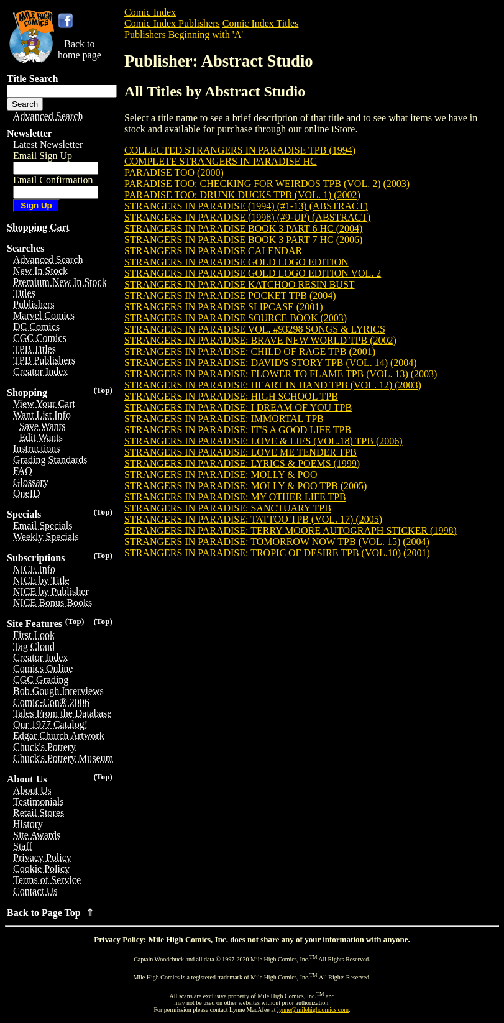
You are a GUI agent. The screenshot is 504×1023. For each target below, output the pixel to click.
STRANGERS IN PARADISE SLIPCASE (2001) (223, 306)
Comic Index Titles (260, 23)
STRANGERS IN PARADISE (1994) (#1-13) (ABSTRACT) (246, 206)
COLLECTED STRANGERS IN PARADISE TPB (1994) (239, 150)
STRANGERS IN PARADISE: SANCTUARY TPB (227, 508)
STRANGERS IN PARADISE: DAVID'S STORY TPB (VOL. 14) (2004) (270, 362)
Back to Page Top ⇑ (50, 912)
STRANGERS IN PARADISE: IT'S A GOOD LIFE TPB (237, 429)
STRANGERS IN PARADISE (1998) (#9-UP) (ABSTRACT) (247, 217)
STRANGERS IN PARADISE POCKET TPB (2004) (230, 295)
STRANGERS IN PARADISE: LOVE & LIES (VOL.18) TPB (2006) (263, 441)
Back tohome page (79, 49)
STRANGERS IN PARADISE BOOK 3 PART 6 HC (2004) (243, 228)
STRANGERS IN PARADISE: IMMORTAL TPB (224, 418)
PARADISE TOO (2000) (174, 172)
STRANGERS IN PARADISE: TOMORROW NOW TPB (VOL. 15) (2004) (276, 541)
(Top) (102, 390)
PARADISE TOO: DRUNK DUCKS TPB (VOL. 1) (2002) (242, 195)
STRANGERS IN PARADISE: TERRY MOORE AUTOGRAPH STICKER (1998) (290, 530)
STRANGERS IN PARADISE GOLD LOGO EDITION (236, 262)
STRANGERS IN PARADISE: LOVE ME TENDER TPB (240, 452)
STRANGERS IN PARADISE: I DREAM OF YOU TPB (238, 407)
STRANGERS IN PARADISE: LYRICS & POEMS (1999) (242, 463)
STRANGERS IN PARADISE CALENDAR (213, 250)
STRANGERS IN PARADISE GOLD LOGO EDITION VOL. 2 (252, 273)
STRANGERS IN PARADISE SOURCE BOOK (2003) (235, 318)
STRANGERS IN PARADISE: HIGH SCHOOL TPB (231, 396)
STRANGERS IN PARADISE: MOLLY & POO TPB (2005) (245, 485)
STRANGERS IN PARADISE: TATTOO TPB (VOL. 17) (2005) (253, 519)
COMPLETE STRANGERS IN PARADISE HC (220, 161)
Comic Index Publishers (172, 23)
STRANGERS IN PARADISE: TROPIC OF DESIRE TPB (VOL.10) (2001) (277, 553)
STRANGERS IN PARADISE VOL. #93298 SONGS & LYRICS (254, 329)
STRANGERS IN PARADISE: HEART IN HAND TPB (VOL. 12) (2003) (272, 385)
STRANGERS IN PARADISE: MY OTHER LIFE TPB (235, 497)
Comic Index (150, 12)
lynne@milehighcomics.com (313, 1009)
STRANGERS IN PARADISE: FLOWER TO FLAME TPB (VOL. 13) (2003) (280, 374)
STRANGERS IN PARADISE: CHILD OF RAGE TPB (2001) (249, 351)
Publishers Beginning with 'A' (183, 34)
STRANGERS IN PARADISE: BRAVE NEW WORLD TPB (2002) (260, 340)
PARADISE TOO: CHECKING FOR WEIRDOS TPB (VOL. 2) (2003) (267, 183)
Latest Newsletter (48, 144)
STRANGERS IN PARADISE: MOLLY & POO (221, 474)
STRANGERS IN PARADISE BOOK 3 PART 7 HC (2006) (243, 239)
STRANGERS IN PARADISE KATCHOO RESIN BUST (239, 284)
